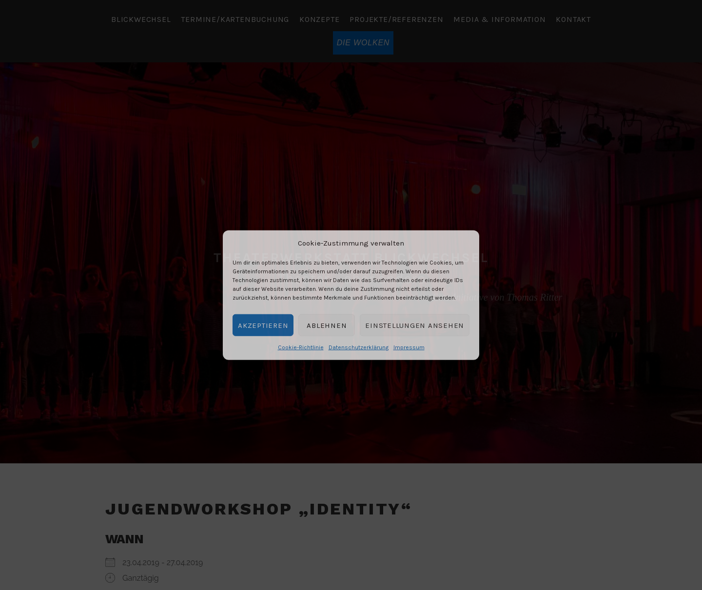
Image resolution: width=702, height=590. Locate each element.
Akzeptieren (263, 325)
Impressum (409, 347)
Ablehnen (327, 325)
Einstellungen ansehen (414, 325)
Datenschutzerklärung (359, 347)
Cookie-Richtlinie (301, 347)
